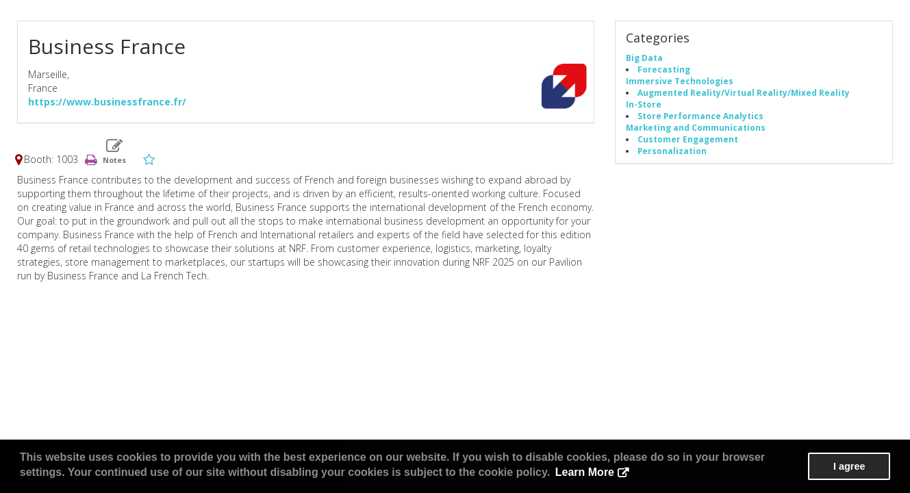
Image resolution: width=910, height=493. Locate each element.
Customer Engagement (687, 139)
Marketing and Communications (696, 127)
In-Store (643, 104)
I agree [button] (849, 466)
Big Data (644, 57)
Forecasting (663, 69)
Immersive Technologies (679, 80)
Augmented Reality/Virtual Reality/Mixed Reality (743, 92)
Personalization (672, 150)
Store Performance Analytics (700, 115)
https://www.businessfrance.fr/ (107, 101)
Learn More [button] (584, 472)
